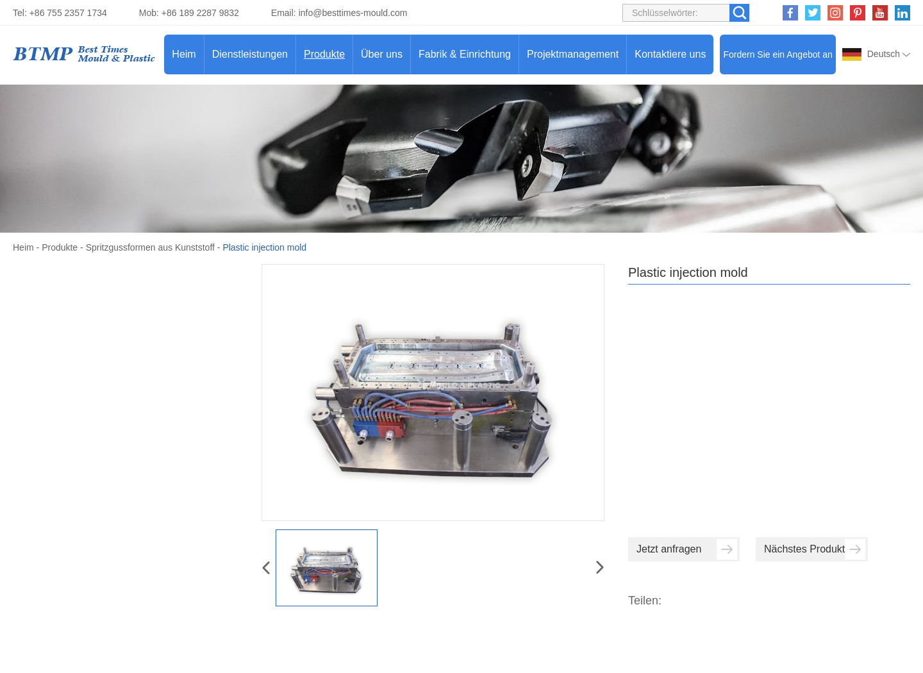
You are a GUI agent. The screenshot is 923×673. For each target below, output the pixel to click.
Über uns (382, 54)
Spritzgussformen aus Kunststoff (150, 247)
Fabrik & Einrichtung (465, 54)
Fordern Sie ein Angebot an (777, 54)
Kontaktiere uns (670, 54)
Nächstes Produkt (814, 549)
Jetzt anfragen (686, 549)
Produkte (324, 54)
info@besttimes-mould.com (353, 13)
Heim (183, 54)
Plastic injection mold (264, 247)
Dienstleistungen (250, 54)
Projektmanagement (573, 54)
